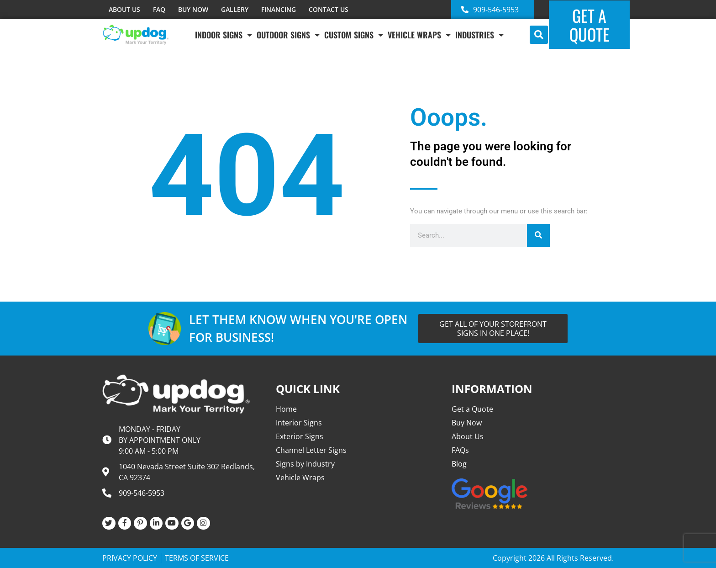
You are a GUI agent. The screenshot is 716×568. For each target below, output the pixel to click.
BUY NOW (193, 9)
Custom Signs (353, 35)
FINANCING (278, 9)
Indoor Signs (223, 35)
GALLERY (234, 9)
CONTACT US (328, 9)
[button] (539, 35)
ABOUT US (124, 9)
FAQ (159, 9)
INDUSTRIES (479, 35)
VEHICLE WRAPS (419, 35)
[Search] (538, 235)
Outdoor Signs (288, 35)
